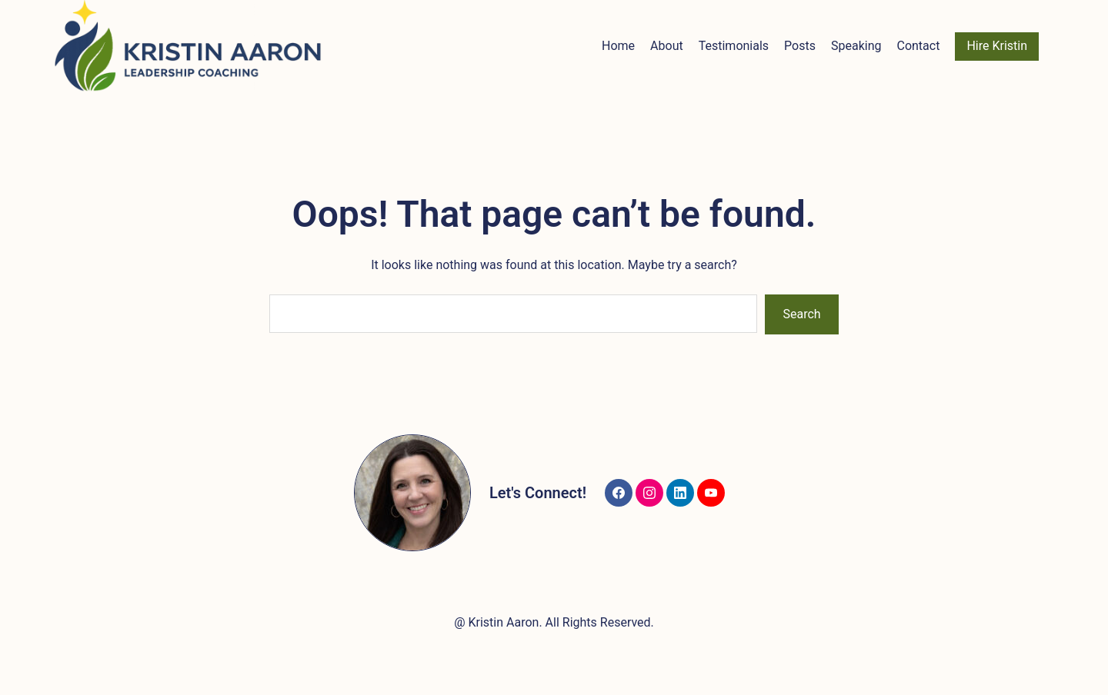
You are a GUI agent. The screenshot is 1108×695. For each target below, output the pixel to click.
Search (802, 314)
